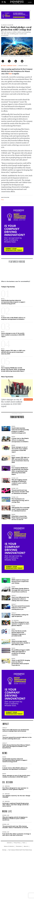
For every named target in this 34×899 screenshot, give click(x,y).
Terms (23, 842)
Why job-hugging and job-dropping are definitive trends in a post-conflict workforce (19, 482)
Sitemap (4, 850)
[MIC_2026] (15, 15)
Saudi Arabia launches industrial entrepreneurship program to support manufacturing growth (20, 431)
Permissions (19, 846)
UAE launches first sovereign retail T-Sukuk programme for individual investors (20, 509)
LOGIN (30, 2)
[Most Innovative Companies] (17, 230)
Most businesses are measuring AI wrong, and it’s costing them (20, 500)
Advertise (9, 842)
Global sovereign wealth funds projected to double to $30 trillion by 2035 (21, 643)
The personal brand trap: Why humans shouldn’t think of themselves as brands (20, 492)
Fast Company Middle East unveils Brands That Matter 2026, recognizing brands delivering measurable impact (20, 471)
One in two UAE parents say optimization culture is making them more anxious (20, 599)
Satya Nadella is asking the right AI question (20, 615)
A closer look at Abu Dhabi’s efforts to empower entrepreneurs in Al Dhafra (20, 440)
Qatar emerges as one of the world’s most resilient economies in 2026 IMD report (20, 450)
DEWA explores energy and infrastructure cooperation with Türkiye (20, 581)
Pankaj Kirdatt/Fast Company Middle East (19, 56)
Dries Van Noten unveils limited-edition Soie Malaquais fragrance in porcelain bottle (19, 633)
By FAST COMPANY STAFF (9, 65)
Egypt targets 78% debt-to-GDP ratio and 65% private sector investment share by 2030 (20, 460)
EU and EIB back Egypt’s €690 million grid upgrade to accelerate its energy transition (21, 652)
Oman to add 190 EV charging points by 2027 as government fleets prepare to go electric (21, 663)
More (2, 199)
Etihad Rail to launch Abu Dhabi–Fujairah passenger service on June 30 (19, 518)
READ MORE (28, 399)
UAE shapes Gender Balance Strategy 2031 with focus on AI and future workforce (20, 590)
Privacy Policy (17, 842)
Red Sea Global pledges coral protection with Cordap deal (16, 28)
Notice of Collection (9, 846)
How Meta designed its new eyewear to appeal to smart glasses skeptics (20, 624)
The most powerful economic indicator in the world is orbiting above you (21, 608)
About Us (26, 846)
